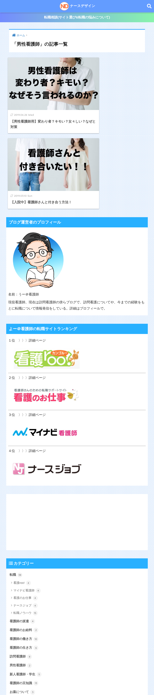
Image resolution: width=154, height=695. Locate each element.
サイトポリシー (104, 683)
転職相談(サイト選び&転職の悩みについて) (77, 18)
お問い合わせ (127, 683)
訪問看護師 (21, 566)
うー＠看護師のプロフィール (49, 683)
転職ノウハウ (25, 522)
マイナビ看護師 (27, 500)
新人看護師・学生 (26, 584)
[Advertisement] (77, 432)
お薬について (23, 602)
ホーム (22, 683)
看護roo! (22, 492)
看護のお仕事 (25, 507)
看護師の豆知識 (25, 593)
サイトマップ (82, 683)
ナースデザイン (77, 6)
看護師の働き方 (25, 548)
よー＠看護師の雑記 (28, 611)
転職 (16, 484)
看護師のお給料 (25, 540)
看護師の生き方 (25, 557)
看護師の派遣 (23, 531)
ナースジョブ (25, 515)
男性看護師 (21, 575)
